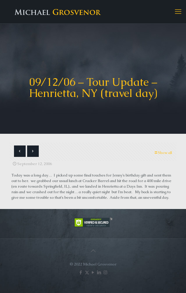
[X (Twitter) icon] (87, 272)
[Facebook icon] (81, 272)
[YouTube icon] (93, 272)
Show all (163, 152)
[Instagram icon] (105, 272)
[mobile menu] (178, 12)
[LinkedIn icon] (99, 272)
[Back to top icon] (93, 251)
